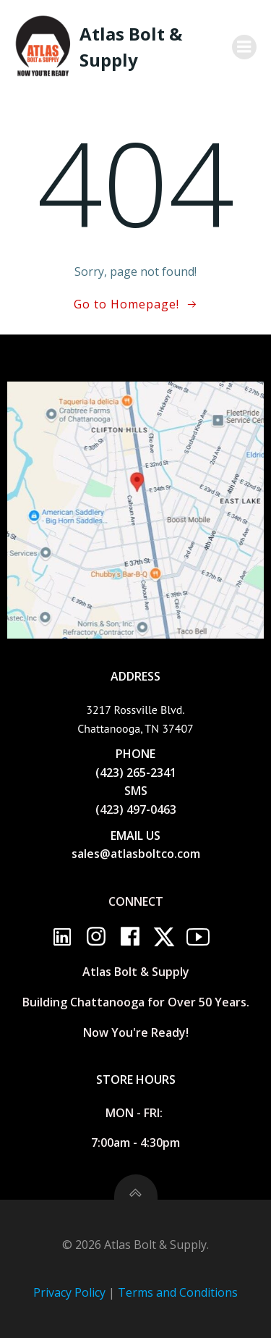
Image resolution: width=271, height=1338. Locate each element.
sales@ (91, 854)
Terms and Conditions (178, 1292)
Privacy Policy (69, 1292)
